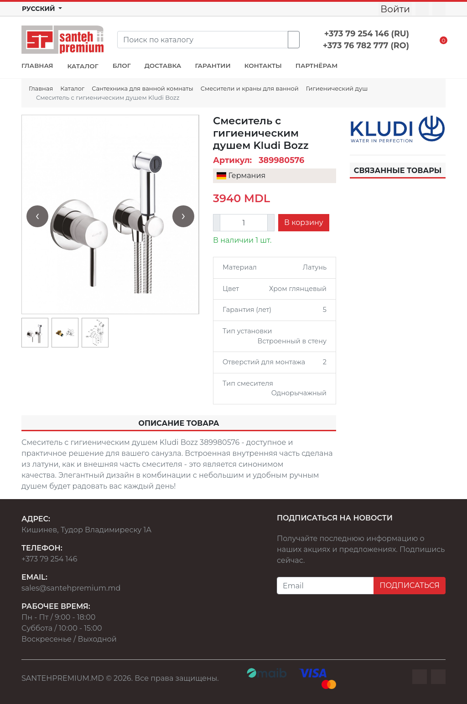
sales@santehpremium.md (70, 588)
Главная (41, 88)
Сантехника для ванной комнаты (142, 88)
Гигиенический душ (337, 88)
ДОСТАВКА (163, 65)
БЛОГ (122, 65)
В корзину (303, 222)
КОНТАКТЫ (263, 65)
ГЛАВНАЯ (37, 65)
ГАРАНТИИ (212, 65)
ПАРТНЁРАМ (316, 65)
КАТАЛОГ (82, 66)
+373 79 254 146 (49, 559)
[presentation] (37, 216)
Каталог (72, 88)
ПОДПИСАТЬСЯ (409, 585)
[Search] (202, 39)
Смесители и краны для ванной (250, 88)
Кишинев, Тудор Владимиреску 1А (86, 529)
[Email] (325, 585)
